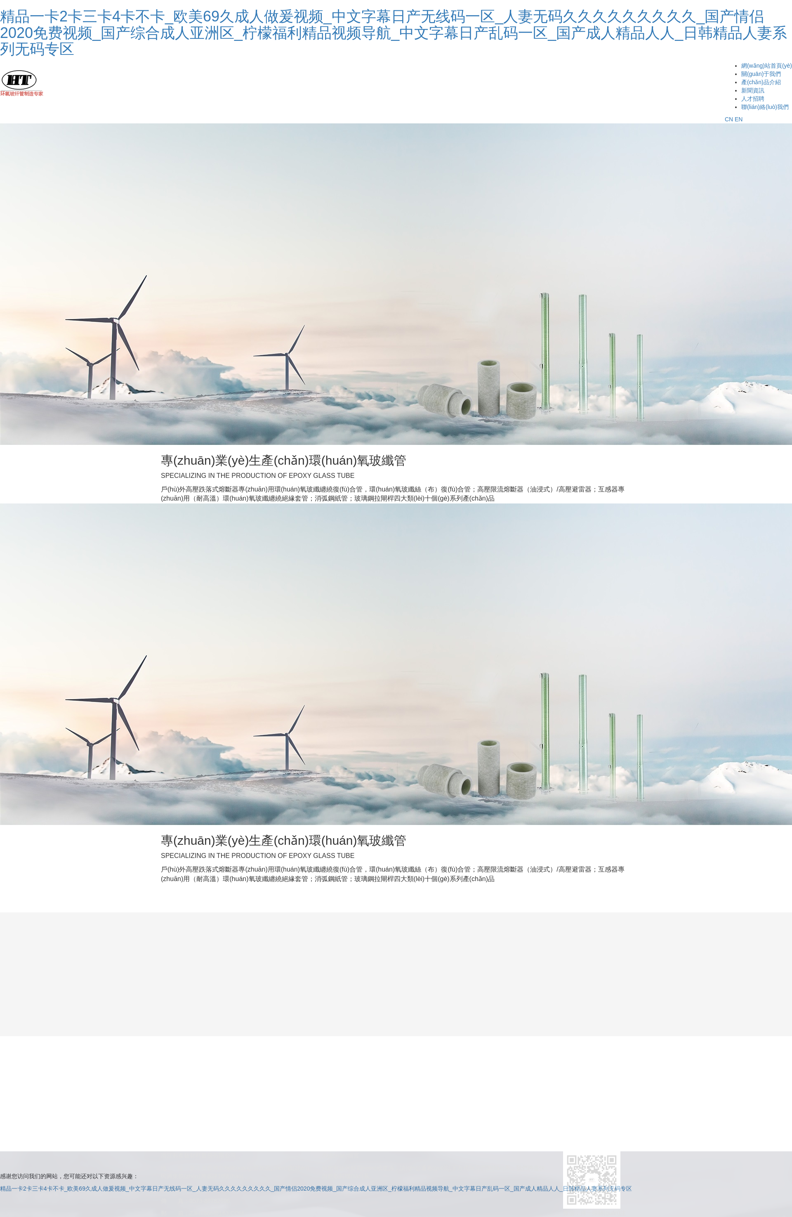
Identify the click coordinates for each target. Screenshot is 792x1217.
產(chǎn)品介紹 (761, 82)
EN (738, 119)
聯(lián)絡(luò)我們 (765, 107)
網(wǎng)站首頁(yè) (766, 65)
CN (729, 119)
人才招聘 (752, 98)
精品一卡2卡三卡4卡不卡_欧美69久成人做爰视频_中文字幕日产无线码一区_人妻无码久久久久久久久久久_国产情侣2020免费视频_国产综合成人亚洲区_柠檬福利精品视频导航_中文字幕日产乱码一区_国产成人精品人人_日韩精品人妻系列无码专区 (393, 32)
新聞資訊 (752, 90)
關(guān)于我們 (761, 74)
